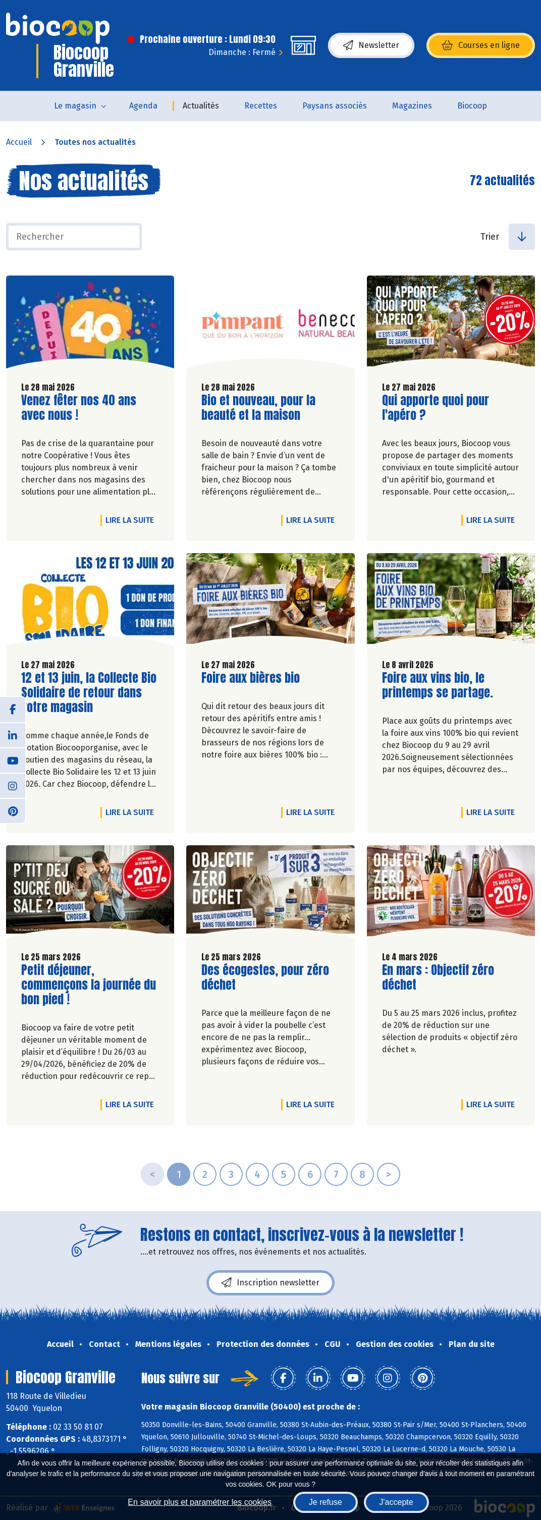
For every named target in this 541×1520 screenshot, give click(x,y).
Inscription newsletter (270, 1283)
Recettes (260, 106)
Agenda (143, 106)
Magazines (412, 106)
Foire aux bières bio (250, 678)
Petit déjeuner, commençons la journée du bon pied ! (88, 984)
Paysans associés (334, 106)
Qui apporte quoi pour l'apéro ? (439, 407)
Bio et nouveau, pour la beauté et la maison (258, 407)
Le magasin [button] (75, 106)
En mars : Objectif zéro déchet (439, 977)
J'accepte (396, 1502)
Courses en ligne (481, 45)
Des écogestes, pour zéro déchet (265, 977)
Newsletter (371, 45)
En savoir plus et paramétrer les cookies (200, 1502)
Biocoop (472, 106)
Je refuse (325, 1502)
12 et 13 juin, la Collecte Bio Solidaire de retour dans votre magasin (88, 692)
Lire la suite (132, 520)
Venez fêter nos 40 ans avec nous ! (78, 407)
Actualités (201, 106)
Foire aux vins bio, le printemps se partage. (439, 685)
